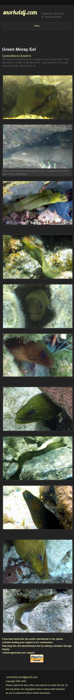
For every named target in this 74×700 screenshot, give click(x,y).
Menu (37, 26)
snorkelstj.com (20, 12)
